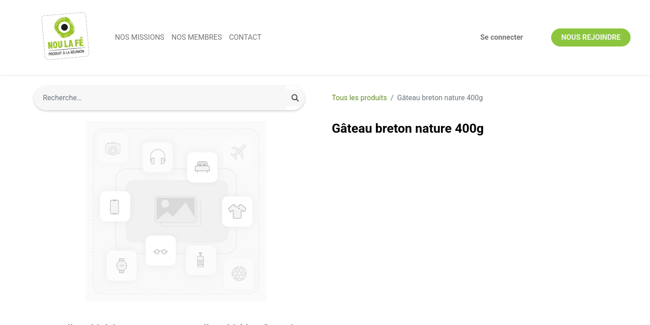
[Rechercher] (295, 98)
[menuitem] (140, 37)
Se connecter (500, 37)
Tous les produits (359, 97)
